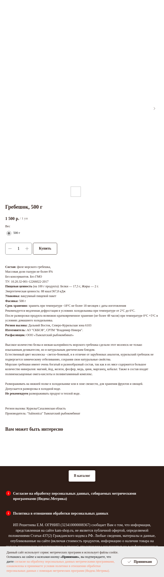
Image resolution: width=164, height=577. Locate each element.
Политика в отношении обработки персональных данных (60, 513)
